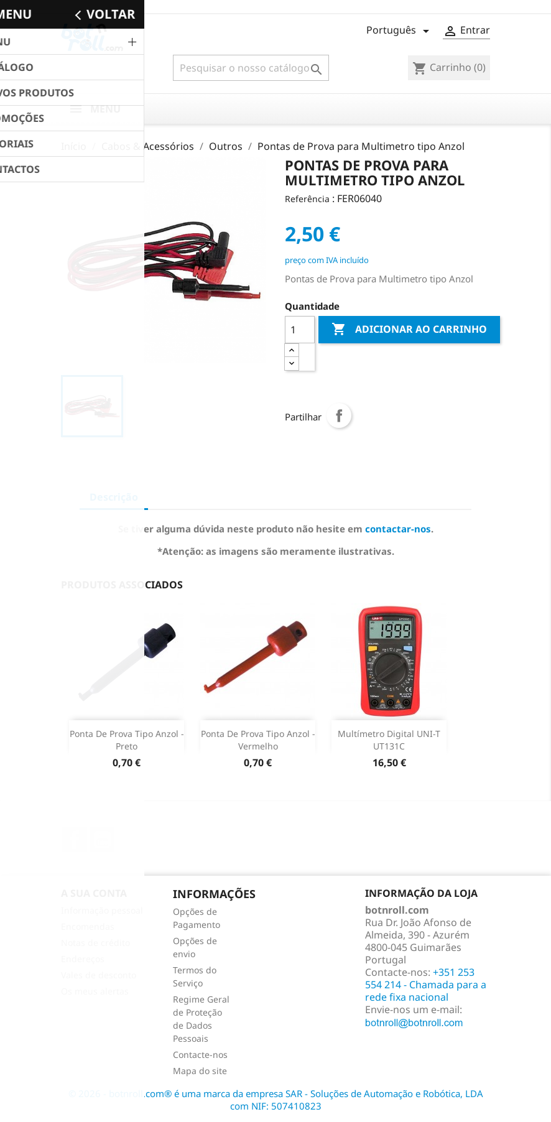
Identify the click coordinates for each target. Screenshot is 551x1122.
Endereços (82, 959)
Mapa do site (200, 1071)
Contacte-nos (200, 1054)
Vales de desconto (98, 975)
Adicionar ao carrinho (409, 330)
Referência (307, 199)
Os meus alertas (95, 991)
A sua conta (94, 893)
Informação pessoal (102, 910)
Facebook (74, 839)
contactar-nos (398, 528)
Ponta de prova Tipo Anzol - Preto (127, 740)
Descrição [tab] (114, 497)
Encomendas (87, 926)
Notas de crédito (95, 942)
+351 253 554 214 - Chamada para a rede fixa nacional (425, 984)
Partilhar (338, 415)
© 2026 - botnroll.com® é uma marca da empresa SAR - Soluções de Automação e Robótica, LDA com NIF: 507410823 (275, 1099)
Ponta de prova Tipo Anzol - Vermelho (258, 740)
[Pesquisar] (251, 68)
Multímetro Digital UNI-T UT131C (389, 740)
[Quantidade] (300, 329)
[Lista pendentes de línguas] (399, 31)
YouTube (102, 839)
